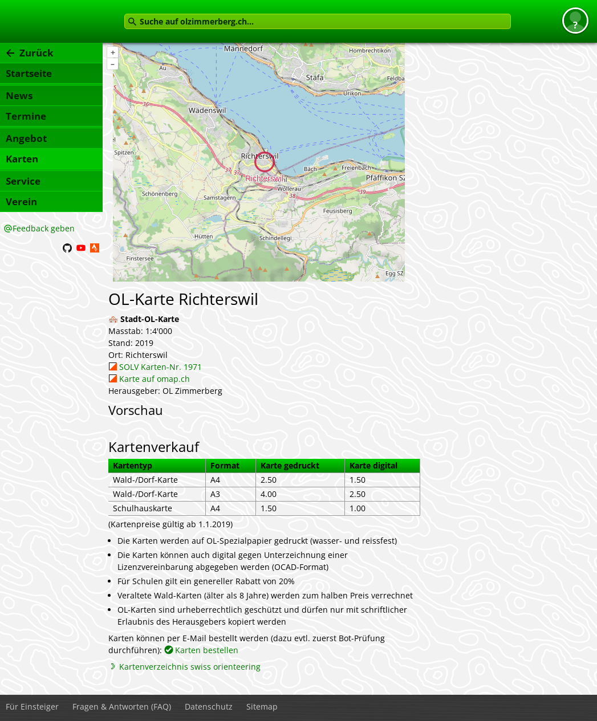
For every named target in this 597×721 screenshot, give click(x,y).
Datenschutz (209, 706)
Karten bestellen (206, 650)
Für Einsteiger (32, 706)
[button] (575, 20)
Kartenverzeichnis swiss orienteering (190, 666)
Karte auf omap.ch (154, 378)
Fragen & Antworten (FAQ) (121, 706)
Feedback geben (44, 228)
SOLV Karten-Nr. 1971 (160, 366)
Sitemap (262, 706)
